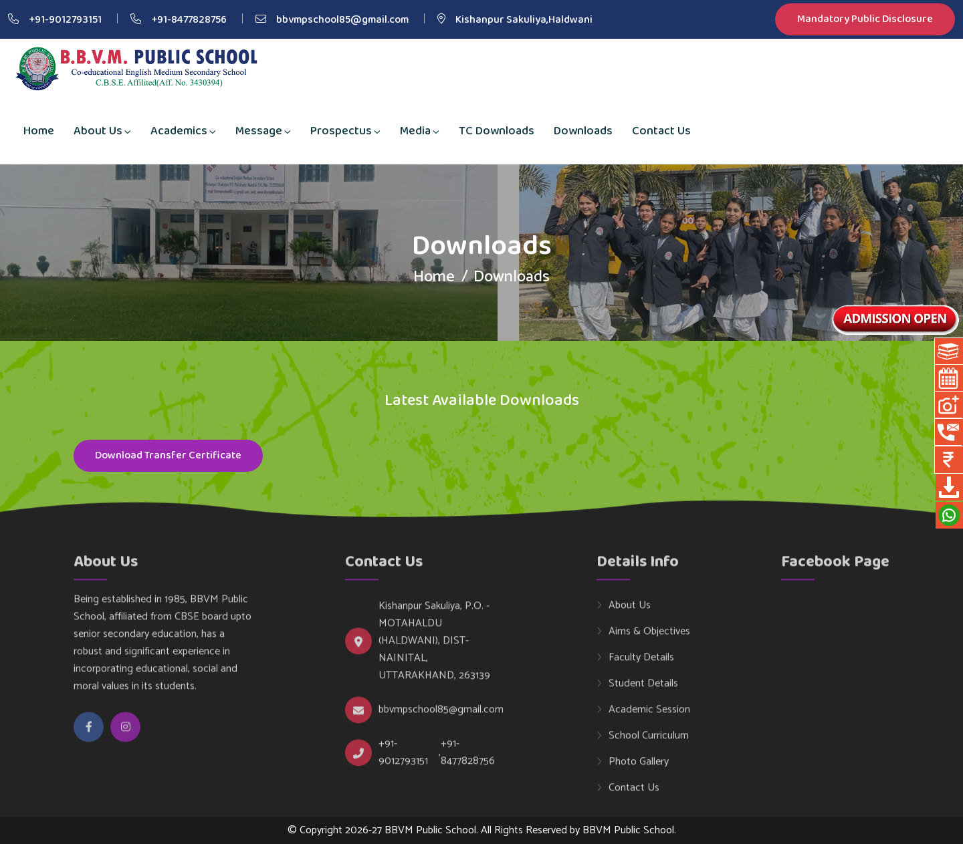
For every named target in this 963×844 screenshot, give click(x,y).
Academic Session (649, 716)
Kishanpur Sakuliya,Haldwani (524, 19)
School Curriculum (649, 742)
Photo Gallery (639, 768)
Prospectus (341, 131)
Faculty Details (641, 664)
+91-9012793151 (65, 19)
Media (415, 131)
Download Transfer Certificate (168, 456)
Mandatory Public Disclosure (865, 19)
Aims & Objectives (649, 638)
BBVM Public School (628, 830)
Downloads (583, 131)
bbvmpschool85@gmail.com (342, 19)
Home (38, 131)
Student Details (643, 690)
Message (258, 131)
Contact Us (661, 131)
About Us (98, 131)
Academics (178, 131)
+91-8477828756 (189, 19)
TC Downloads (496, 131)
